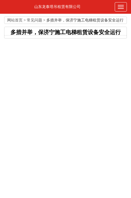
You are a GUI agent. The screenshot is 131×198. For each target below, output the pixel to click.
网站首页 (15, 20)
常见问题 (34, 20)
